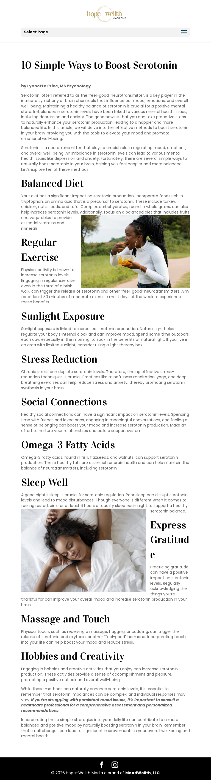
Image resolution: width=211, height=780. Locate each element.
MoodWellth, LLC (142, 773)
